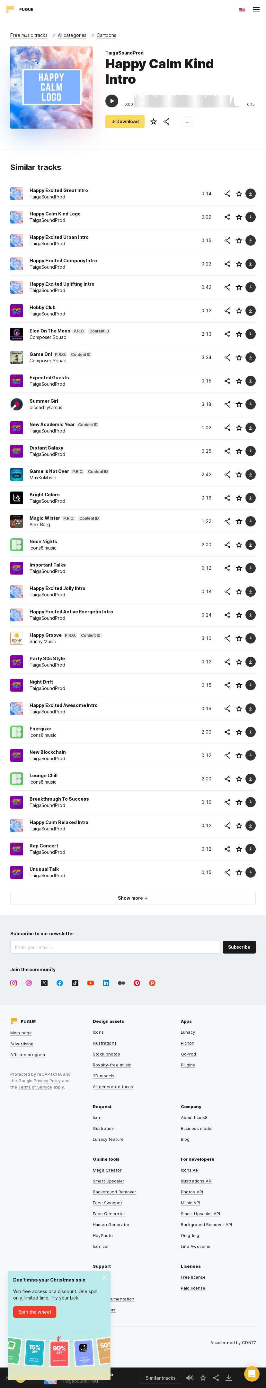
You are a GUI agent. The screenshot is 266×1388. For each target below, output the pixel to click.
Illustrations (105, 1043)
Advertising (21, 1043)
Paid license (193, 1288)
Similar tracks (161, 1378)
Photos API (192, 1191)
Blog (185, 1139)
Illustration (103, 1128)
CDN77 (249, 1342)
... (188, 121)
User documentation (113, 1298)
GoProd (188, 1053)
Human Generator (111, 1224)
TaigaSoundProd (124, 52)
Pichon (188, 1043)
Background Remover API (206, 1224)
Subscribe (239, 947)
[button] (252, 1374)
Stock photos (106, 1053)
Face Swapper (107, 1202)
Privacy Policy (47, 1080)
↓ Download (125, 121)
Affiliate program (27, 1054)
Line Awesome (196, 1246)
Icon (97, 1117)
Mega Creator (107, 1170)
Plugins (188, 1064)
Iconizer (101, 1246)
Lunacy (188, 1032)
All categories (72, 35)
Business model (197, 1128)
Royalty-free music (112, 1064)
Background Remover (114, 1191)
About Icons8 (194, 1117)
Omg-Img (190, 1235)
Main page (21, 1032)
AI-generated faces (113, 1086)
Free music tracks (29, 35)
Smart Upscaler (108, 1180)
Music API (190, 1202)
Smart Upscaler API (200, 1213)
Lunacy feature (108, 1139)
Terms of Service (35, 1086)
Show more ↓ (133, 898)
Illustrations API (196, 1180)
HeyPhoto (103, 1235)
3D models (103, 1075)
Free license (193, 1277)
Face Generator (109, 1213)
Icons (98, 1032)
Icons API (190, 1170)
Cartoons (106, 35)
